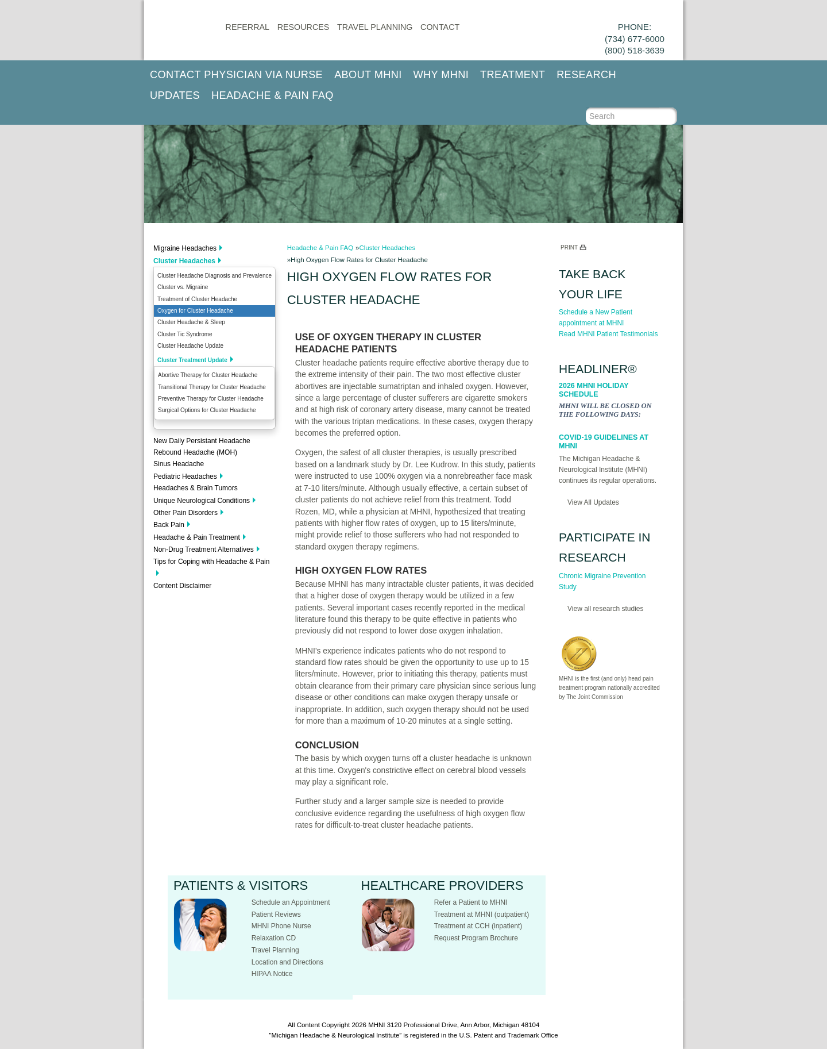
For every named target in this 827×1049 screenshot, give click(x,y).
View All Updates (593, 502)
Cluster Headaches (184, 261)
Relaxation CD (274, 938)
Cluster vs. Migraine (182, 287)
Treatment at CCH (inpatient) (478, 926)
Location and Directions (287, 962)
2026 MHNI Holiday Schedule (593, 390)
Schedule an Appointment (291, 902)
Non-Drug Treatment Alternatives (203, 549)
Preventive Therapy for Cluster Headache (211, 398)
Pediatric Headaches (185, 476)
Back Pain (168, 525)
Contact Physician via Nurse (236, 74)
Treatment (512, 74)
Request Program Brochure (476, 938)
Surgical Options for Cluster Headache (207, 410)
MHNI (376, 1024)
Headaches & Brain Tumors (195, 488)
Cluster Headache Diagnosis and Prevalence (214, 275)
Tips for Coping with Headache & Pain (211, 562)
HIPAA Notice (272, 974)
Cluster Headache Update (190, 346)
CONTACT (439, 27)
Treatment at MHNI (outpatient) (482, 914)
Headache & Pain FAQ (272, 95)
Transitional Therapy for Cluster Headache (212, 387)
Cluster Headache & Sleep (191, 322)
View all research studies (605, 609)
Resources (303, 27)
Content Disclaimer (182, 586)
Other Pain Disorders (185, 513)
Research (586, 74)
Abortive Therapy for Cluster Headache (207, 375)
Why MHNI (441, 74)
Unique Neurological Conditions (201, 501)
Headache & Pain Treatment (196, 537)
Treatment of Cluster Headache (197, 299)
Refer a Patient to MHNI (470, 902)
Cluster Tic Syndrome (184, 334)
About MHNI (367, 74)
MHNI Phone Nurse (281, 926)
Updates (175, 95)
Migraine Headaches (185, 248)
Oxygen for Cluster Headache (195, 311)
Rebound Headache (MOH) (195, 452)
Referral (247, 27)
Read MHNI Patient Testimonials (608, 334)
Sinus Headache (178, 464)
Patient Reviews (276, 914)
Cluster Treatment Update (192, 360)
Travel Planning (374, 27)
